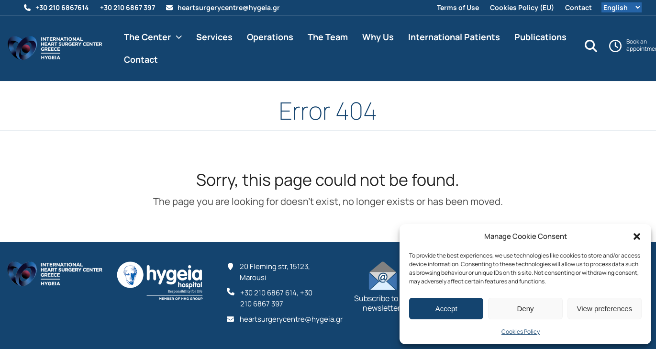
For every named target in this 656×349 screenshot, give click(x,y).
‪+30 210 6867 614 (268, 293)
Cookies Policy (520, 331)
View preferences (605, 308)
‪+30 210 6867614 (62, 7)
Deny (525, 308)
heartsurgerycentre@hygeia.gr (229, 7)
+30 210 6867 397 (127, 7)
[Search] (591, 46)
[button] (637, 236)
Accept (446, 308)
